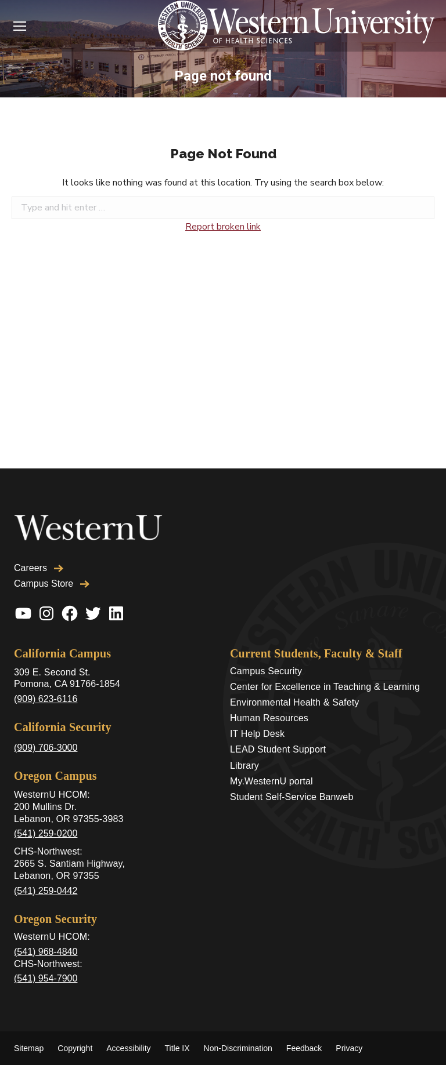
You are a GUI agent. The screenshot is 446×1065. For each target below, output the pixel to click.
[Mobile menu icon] (20, 26)
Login (55, 26)
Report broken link (223, 226)
